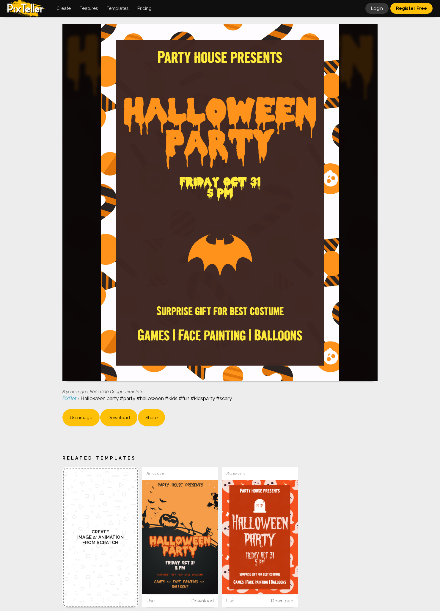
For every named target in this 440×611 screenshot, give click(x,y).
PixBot (70, 398)
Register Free (411, 8)
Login (377, 8)
